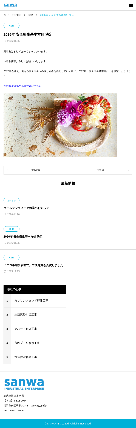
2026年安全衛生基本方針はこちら (22, 86)
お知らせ (11, 200)
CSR (11, 26)
